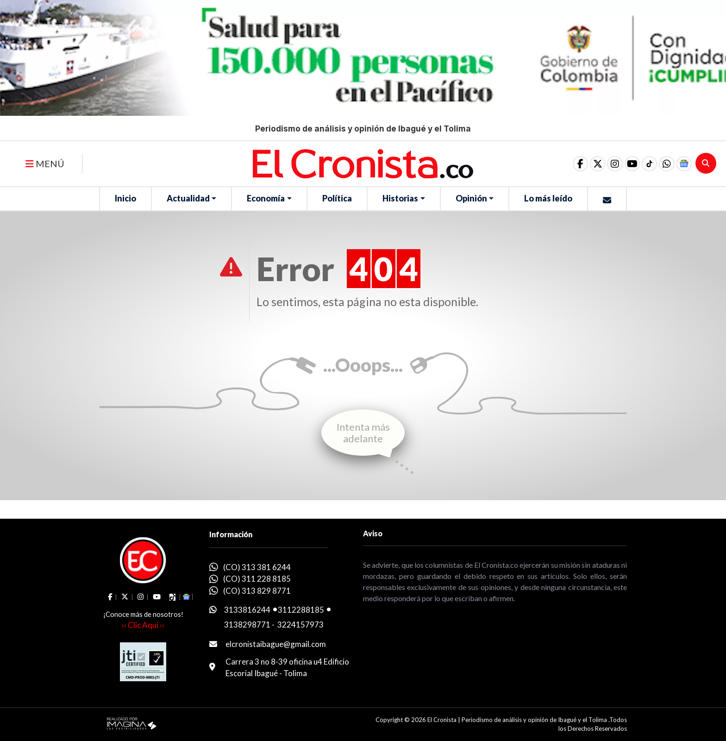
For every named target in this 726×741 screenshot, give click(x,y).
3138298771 (247, 624)
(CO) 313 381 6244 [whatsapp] (257, 567)
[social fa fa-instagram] (605, 163)
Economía (266, 198)
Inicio (125, 198)
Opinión (471, 198)
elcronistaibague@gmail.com (275, 644)
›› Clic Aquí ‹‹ (143, 625)
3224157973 (300, 624)
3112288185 (301, 610)
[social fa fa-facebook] (566, 163)
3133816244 (247, 610)
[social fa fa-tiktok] (644, 163)
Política (337, 198)
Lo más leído (548, 198)
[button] (663, 163)
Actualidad (188, 198)
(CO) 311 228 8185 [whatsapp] (257, 579)
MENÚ (44, 163)
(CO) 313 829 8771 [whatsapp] (257, 591)
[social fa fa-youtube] (624, 163)
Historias (400, 198)
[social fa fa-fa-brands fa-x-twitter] (586, 163)
